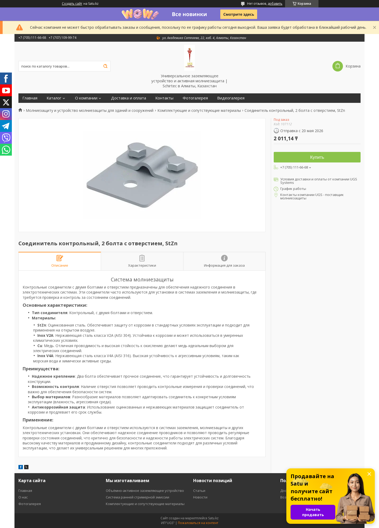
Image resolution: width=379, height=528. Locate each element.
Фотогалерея (195, 98)
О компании (86, 98)
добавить (275, 3)
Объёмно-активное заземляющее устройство (145, 490)
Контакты (164, 98)
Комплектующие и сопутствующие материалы (199, 110)
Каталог (54, 98)
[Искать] (105, 66)
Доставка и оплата (128, 98)
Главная (29, 98)
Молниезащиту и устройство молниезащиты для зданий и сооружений (89, 110)
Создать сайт (72, 4)
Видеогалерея (231, 98)
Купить (317, 157)
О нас (23, 497)
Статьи (199, 490)
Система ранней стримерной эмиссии (137, 497)
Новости (200, 497)
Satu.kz (213, 518)
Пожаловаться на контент (198, 523)
